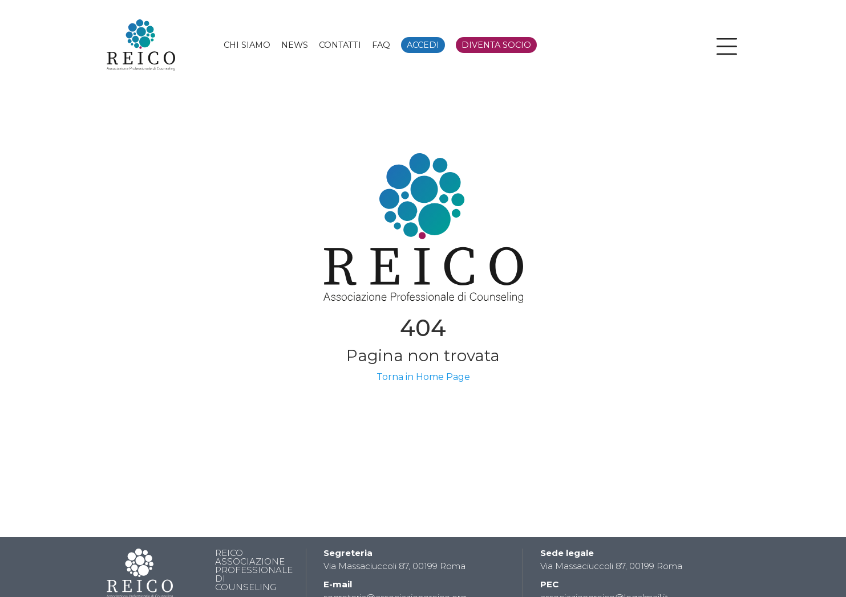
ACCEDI (423, 45)
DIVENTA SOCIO (496, 45)
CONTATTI (340, 45)
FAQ (381, 45)
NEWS (294, 45)
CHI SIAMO (247, 45)
